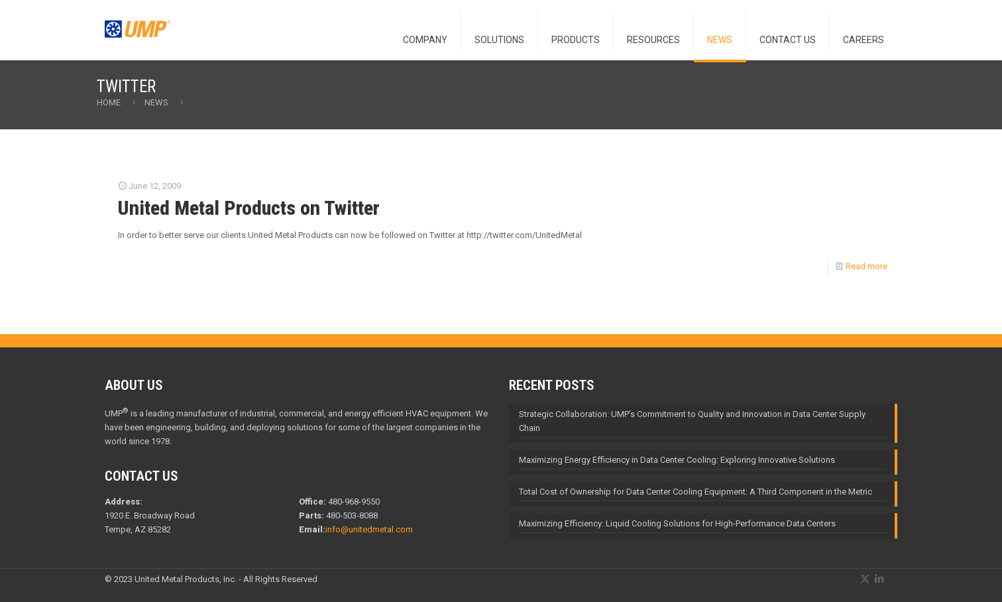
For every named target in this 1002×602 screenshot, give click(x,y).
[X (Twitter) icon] (865, 579)
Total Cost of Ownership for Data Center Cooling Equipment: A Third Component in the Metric (695, 492)
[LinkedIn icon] (879, 579)
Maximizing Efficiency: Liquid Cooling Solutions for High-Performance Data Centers (677, 523)
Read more (866, 266)
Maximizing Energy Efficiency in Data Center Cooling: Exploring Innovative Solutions (677, 460)
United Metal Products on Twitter (249, 207)
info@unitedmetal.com (369, 529)
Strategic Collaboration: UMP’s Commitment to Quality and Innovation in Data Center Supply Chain (692, 421)
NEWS (156, 102)
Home (109, 102)
